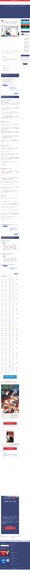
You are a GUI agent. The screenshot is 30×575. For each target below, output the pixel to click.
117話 (6, 294)
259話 (16, 367)
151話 (13, 310)
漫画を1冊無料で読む (10, 528)
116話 (2, 294)
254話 (13, 364)
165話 (13, 318)
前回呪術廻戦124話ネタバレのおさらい (8, 67)
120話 (16, 294)
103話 (2, 286)
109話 (9, 289)
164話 (9, 318)
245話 (13, 359)
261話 (6, 369)
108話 (6, 289)
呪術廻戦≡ (15, 2)
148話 (2, 310)
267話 (13, 371)
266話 (9, 371)
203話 (16, 338)
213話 (16, 343)
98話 (2, 284)
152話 (16, 310)
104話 (6, 286)
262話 (9, 369)
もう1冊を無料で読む (10, 448)
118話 (9, 294)
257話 (9, 367)
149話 (6, 310)
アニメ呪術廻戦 (13, 555)
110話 (13, 289)
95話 (5, 281)
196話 (9, 335)
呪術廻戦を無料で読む (10, 423)
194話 (2, 335)
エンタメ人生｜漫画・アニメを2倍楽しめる (15, 6)
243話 (6, 359)
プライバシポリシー (13, 560)
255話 (2, 367)
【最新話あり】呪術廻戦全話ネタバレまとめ (10, 377)
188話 (13, 330)
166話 (16, 318)
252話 (6, 364)
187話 (9, 330)
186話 (6, 330)
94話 (2, 281)
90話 (5, 279)
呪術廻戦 (6, 2)
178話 (9, 325)
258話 (13, 367)
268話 (16, 371)
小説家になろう (13, 545)
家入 (7, 247)
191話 (9, 333)
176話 (2, 325)
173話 (9, 323)
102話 (16, 284)
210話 (6, 343)
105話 (9, 286)
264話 (2, 371)
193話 (16, 333)
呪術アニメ (10, 2)
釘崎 (1, 102)
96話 (9, 281)
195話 (6, 335)
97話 (12, 281)
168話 (6, 320)
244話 (9, 359)
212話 (13, 343)
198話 (16, 335)
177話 (6, 325)
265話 (6, 371)
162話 (2, 318)
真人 (1, 198)
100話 (9, 284)
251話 (2, 364)
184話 (16, 328)
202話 (13, 338)
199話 (2, 338)
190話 (6, 333)
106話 (13, 286)
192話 (13, 333)
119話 (13, 294)
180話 (2, 328)
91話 (9, 279)
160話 (9, 315)
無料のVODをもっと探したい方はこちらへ (6, 450)
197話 (13, 335)
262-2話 (13, 369)
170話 (13, 320)
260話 (2, 369)
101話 (13, 284)
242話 (2, 359)
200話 (6, 338)
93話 (16, 279)
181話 (6, 328)
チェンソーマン (24, 2)
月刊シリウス (12, 549)
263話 (16, 369)
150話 (9, 310)
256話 (6, 367)
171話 (2, 323)
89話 (2, 279)
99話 (5, 284)
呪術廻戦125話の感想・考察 (6, 70)
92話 (12, 279)
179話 (13, 325)
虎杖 (14, 213)
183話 (13, 328)
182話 (9, 328)
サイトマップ (12, 564)
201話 (9, 338)
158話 (2, 315)
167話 (2, 320)
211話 (9, 343)
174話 (13, 323)
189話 (16, 330)
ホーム (2, 2)
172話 (6, 323)
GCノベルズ (12, 548)
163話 (6, 318)
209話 (2, 343)
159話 (6, 315)
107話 (2, 289)
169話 (9, 320)
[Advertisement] (15, 13)
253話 (9, 364)
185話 (2, 330)
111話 (16, 289)
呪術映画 (19, 2)
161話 (13, 315)
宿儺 (10, 247)
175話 (16, 323)
